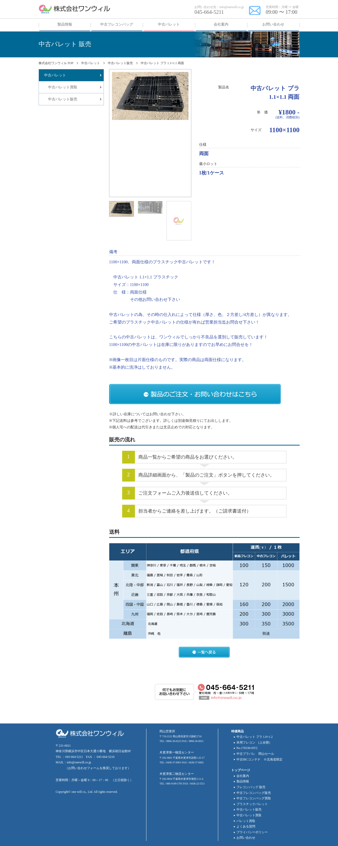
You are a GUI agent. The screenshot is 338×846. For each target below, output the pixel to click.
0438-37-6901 (173, 762)
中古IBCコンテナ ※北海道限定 (259, 759)
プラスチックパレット (252, 804)
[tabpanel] (150, 96)
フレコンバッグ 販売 (250, 787)
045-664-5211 (209, 12)
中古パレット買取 (249, 815)
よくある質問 (245, 826)
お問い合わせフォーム (83, 768)
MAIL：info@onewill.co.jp (73, 762)
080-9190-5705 (174, 783)
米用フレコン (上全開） (254, 742)
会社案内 (242, 776)
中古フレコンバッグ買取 (253, 798)
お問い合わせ (245, 837)
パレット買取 (245, 821)
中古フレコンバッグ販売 (253, 793)
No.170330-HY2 (247, 748)
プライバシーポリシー (252, 832)
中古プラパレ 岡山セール (255, 754)
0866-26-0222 (173, 741)
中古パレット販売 (249, 809)
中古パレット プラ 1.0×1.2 (254, 737)
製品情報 (242, 781)
